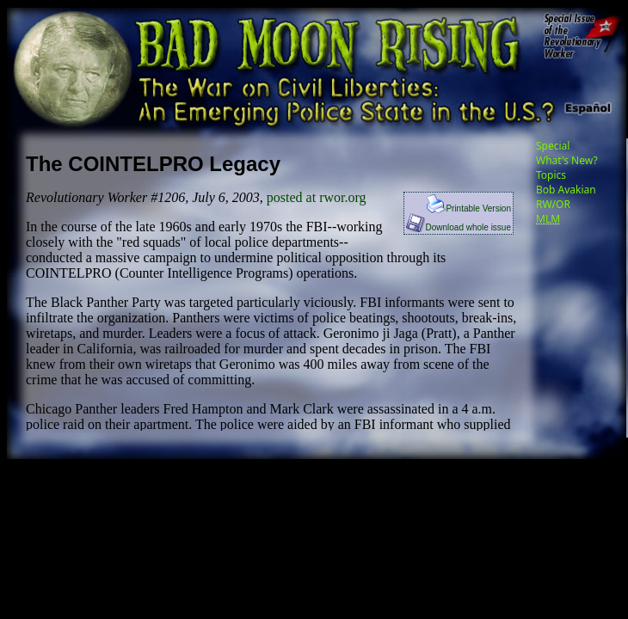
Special (553, 145)
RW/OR (553, 204)
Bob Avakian (566, 189)
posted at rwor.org (316, 197)
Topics (551, 175)
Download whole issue (458, 227)
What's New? (567, 160)
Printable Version (469, 208)
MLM (548, 218)
